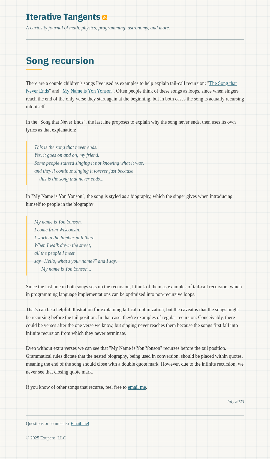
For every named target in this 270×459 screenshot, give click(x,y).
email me (137, 387)
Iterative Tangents (63, 16)
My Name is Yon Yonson (87, 91)
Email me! (80, 423)
